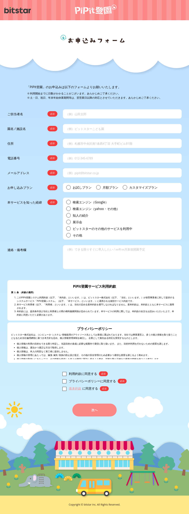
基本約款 (75, 388)
